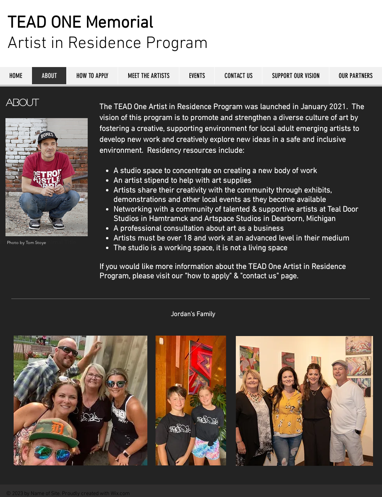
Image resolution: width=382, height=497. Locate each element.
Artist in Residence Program (107, 44)
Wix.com (120, 493)
